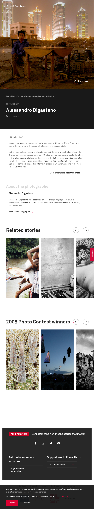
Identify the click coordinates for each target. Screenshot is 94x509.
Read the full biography (19, 212)
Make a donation (57, 465)
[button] (76, 230)
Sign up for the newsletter (17, 470)
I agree (12, 503)
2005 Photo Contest (18, 6)
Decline (27, 503)
